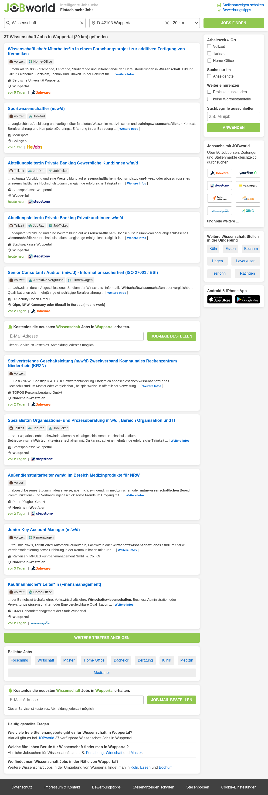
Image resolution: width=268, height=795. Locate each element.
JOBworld (46, 738)
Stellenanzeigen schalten (243, 5)
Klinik (166, 660)
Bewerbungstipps (237, 10)
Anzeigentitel (223, 76)
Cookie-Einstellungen (238, 787)
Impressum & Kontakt (62, 787)
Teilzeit (218, 53)
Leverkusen (245, 261)
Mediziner (102, 673)
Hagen (217, 261)
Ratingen (247, 273)
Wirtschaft (45, 660)
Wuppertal (63, 36)
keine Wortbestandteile (232, 99)
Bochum (166, 767)
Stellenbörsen (197, 787)
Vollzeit (219, 46)
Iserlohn (219, 273)
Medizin (186, 660)
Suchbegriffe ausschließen (231, 108)
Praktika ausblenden (230, 92)
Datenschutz (22, 787)
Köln (134, 767)
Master (69, 660)
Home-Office (223, 61)
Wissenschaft (23, 36)
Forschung (19, 660)
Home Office (94, 660)
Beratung (145, 660)
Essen (145, 767)
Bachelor (121, 660)
